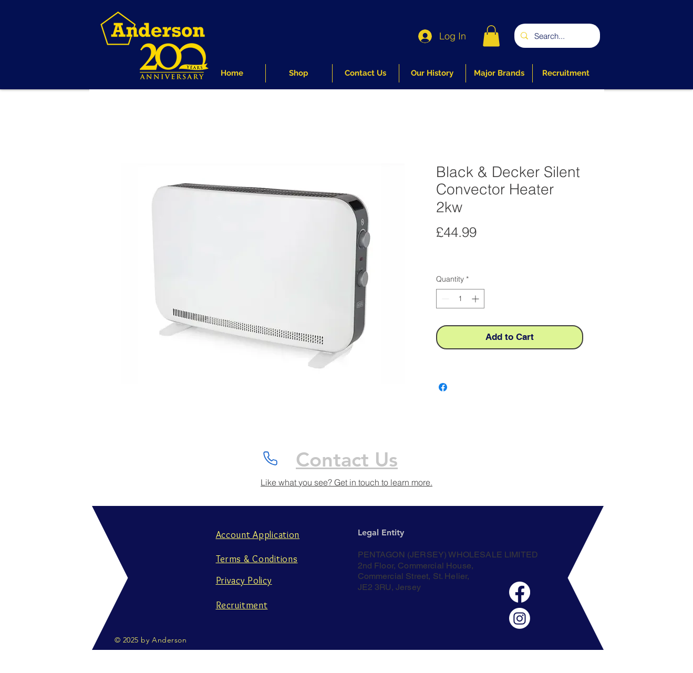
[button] (491, 36)
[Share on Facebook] (443, 387)
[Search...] (556, 36)
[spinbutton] (460, 298)
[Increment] (476, 298)
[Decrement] (444, 298)
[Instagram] (519, 618)
